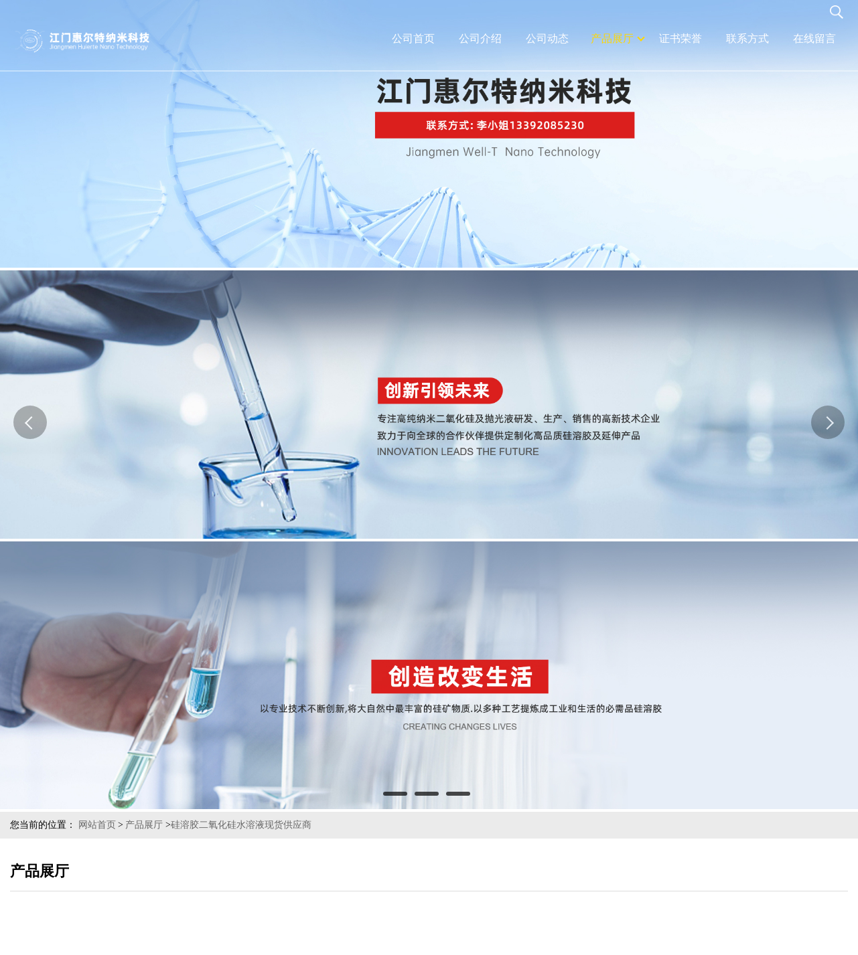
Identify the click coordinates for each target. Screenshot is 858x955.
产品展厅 (144, 825)
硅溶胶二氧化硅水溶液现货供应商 (241, 825)
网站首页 (97, 825)
